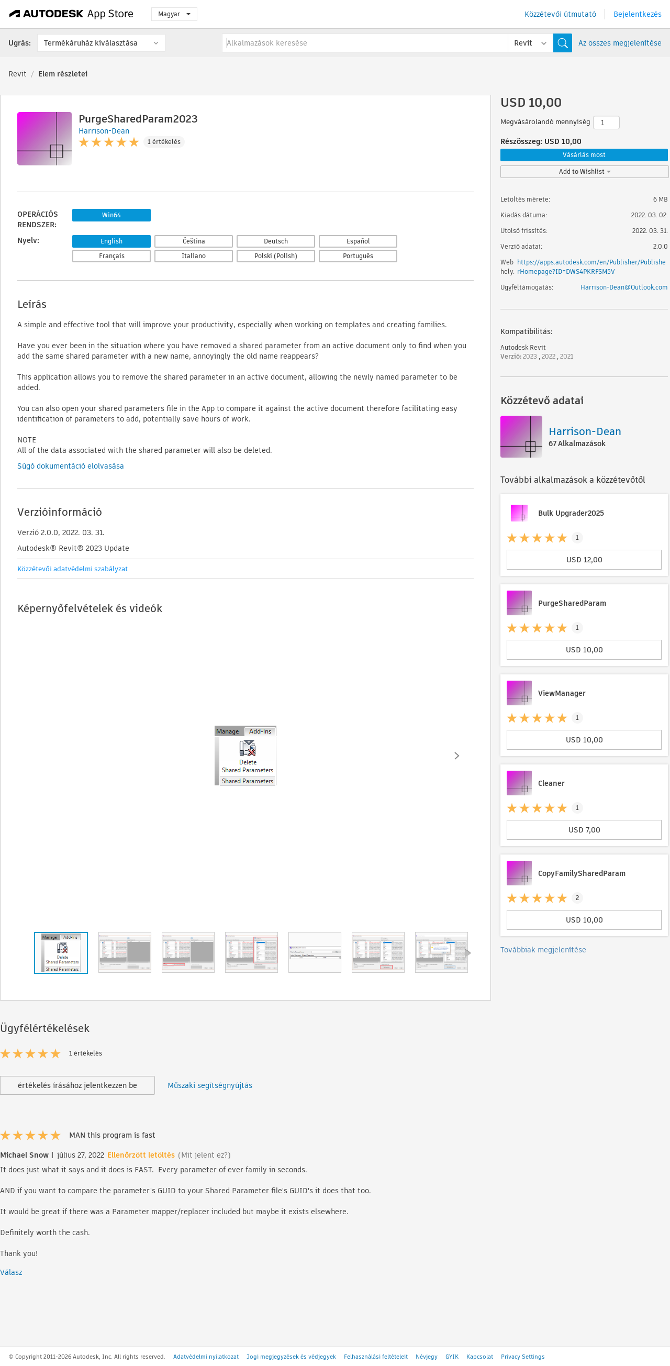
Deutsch (276, 241)
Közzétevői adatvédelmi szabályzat (72, 569)
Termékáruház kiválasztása (91, 43)
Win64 (111, 214)
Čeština (194, 241)
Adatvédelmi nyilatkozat (206, 1356)
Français (112, 255)
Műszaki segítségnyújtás (210, 1085)
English (111, 241)
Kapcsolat (479, 1356)
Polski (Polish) (275, 255)
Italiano (194, 255)
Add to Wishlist (585, 171)
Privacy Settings (523, 1356)
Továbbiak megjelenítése (543, 950)
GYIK (452, 1356)
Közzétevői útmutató (560, 14)
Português (358, 255)
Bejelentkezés (637, 14)
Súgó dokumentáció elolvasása (70, 466)
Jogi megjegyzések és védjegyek (291, 1356)
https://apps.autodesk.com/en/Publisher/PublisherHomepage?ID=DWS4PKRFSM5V (591, 267)
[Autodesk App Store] (71, 14)
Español (358, 241)
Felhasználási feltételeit (376, 1356)
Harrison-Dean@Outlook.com (624, 287)
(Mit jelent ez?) (204, 1155)
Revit (17, 74)
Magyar (174, 13)
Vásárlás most (584, 154)
